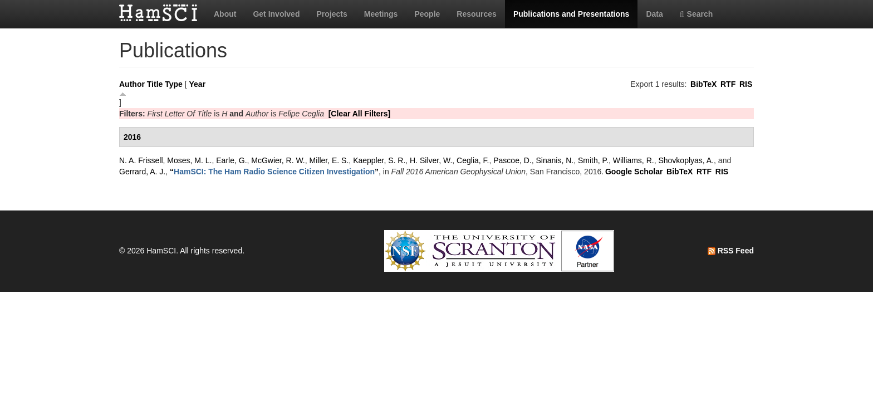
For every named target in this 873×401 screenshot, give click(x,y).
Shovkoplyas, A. (686, 160)
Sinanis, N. (555, 160)
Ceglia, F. (473, 160)
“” (274, 171)
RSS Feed (731, 250)
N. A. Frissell (141, 160)
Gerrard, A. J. (142, 171)
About (225, 13)
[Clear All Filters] (359, 113)
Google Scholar (634, 171)
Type (174, 84)
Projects (331, 13)
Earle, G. (231, 160)
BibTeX (703, 84)
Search (696, 13)
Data (654, 13)
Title (155, 84)
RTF (727, 84)
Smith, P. (593, 160)
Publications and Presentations (571, 13)
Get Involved (276, 13)
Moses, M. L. (189, 160)
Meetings (381, 13)
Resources (477, 13)
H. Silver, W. (431, 160)
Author (132, 84)
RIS (745, 84)
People (427, 13)
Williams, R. (633, 160)
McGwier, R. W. (278, 160)
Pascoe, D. (512, 160)
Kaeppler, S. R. (379, 160)
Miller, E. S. (329, 160)
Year (197, 84)
